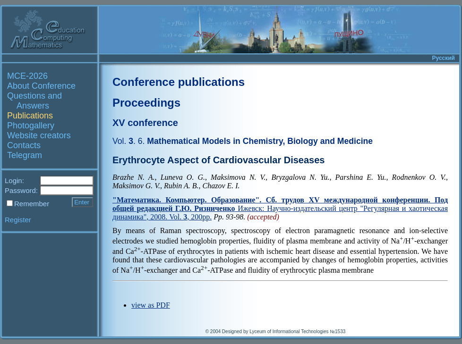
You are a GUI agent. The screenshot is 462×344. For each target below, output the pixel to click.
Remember (31, 204)
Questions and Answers (34, 100)
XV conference (145, 122)
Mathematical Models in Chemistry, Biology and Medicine (242, 141)
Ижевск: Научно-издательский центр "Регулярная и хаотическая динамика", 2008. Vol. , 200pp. (280, 208)
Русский (443, 58)
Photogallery (30, 125)
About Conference (41, 86)
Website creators (39, 135)
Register (18, 220)
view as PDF (150, 305)
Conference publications (178, 82)
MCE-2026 (27, 76)
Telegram (24, 155)
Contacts (24, 145)
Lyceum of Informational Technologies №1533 (297, 331)
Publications (30, 115)
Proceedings (146, 102)
